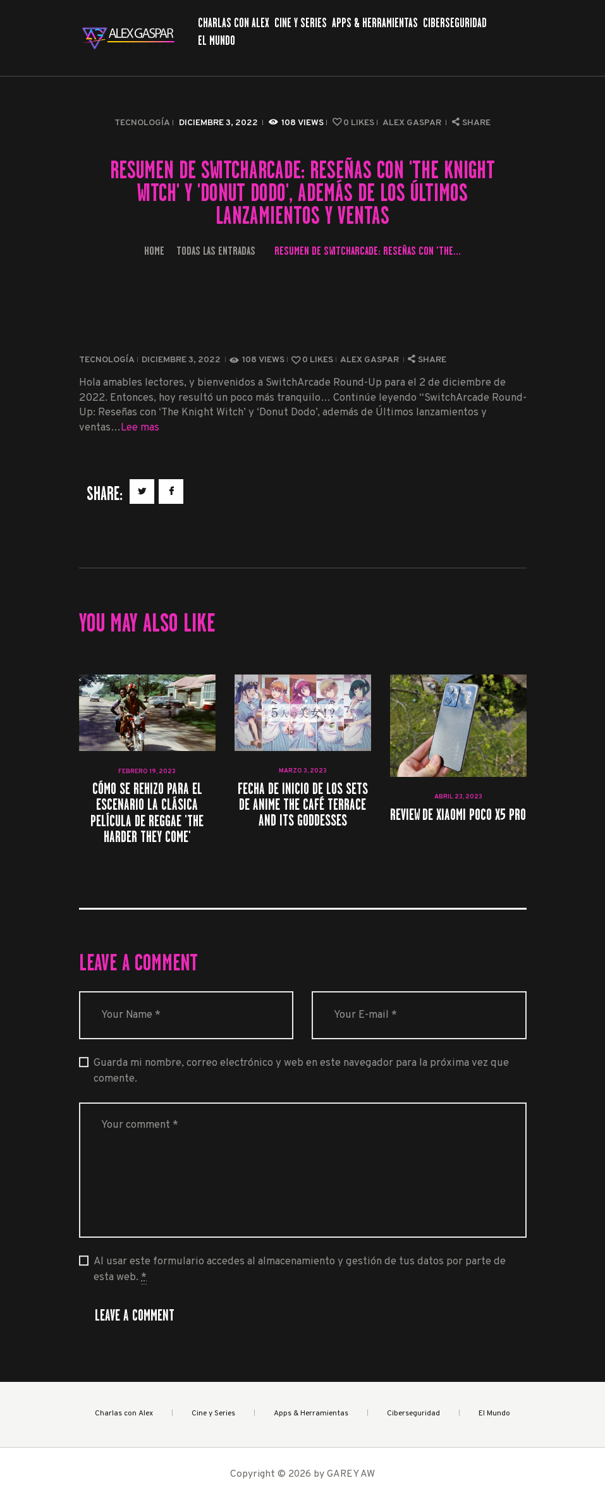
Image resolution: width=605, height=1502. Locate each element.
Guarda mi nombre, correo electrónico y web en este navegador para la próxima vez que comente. (301, 1070)
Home (154, 251)
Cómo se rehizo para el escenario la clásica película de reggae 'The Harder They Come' (147, 813)
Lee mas (140, 427)
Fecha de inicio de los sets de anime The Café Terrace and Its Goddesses (303, 805)
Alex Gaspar (412, 123)
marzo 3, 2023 (303, 771)
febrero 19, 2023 (147, 771)
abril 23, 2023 (458, 797)
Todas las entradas (215, 250)
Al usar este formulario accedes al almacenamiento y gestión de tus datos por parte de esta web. (300, 1270)
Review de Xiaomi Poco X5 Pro (458, 814)
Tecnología (142, 123)
